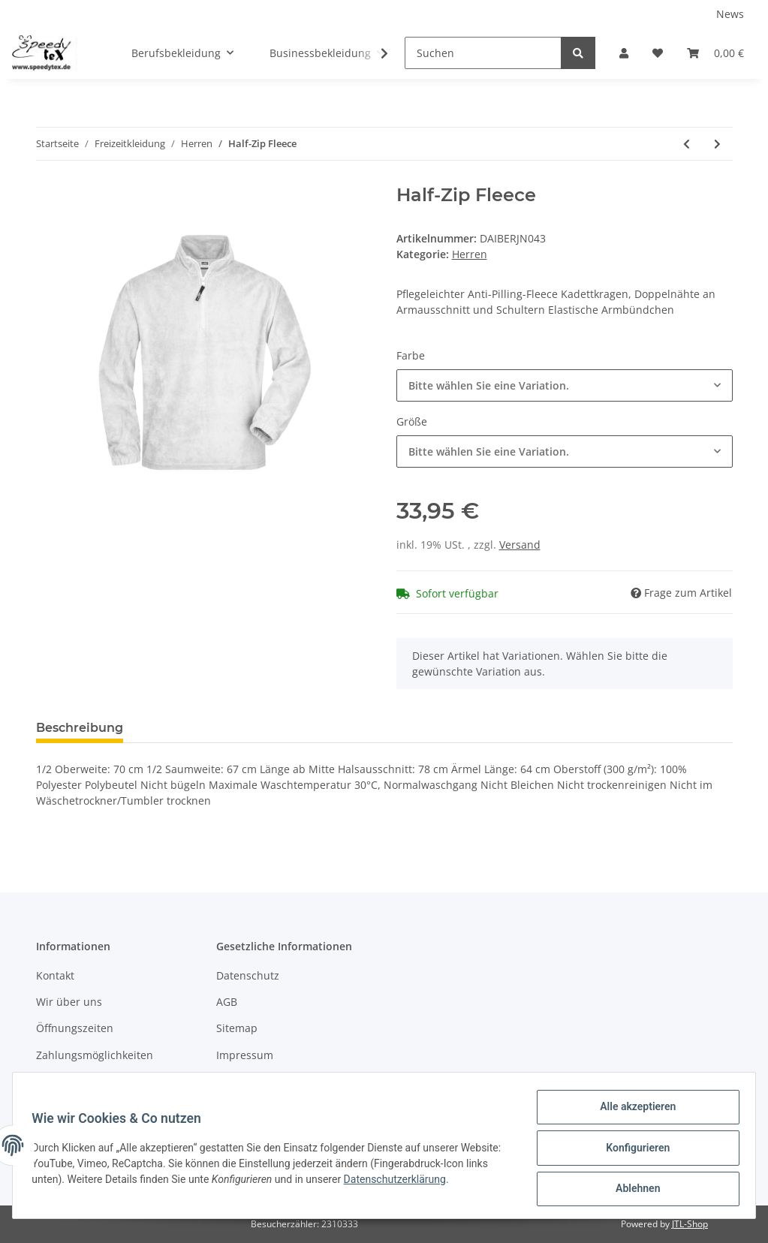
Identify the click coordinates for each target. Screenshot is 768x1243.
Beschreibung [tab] (79, 728)
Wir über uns (69, 1002)
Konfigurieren (632, 1151)
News (730, 14)
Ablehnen (632, 1190)
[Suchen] (483, 53)
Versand (520, 544)
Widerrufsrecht (254, 1081)
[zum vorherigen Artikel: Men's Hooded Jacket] (686, 144)
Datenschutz (247, 975)
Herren (469, 254)
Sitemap (237, 1028)
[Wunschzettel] (657, 53)
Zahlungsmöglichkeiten (94, 1055)
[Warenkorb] (715, 53)
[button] (623, 53)
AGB (226, 1002)
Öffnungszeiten (74, 1028)
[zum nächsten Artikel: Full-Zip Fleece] (717, 144)
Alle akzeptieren (632, 1112)
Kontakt (55, 975)
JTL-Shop (690, 1223)
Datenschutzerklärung (447, 1182)
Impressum (244, 1055)
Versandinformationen (92, 1081)
